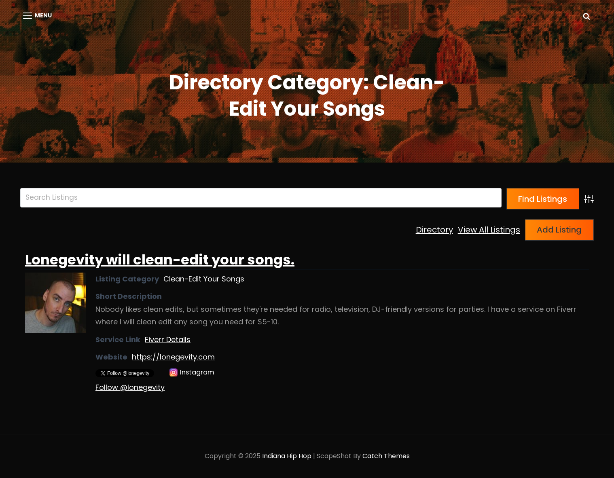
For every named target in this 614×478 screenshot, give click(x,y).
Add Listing (559, 229)
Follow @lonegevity (130, 387)
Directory (434, 229)
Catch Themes (386, 456)
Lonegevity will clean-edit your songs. (159, 259)
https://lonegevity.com (173, 357)
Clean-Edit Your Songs (203, 279)
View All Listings (489, 229)
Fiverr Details (168, 339)
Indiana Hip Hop (286, 456)
